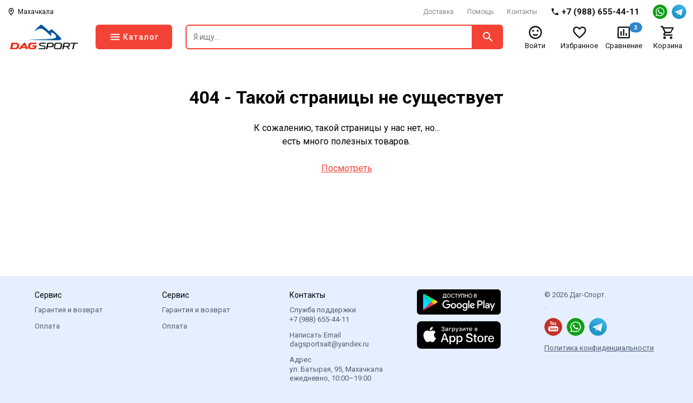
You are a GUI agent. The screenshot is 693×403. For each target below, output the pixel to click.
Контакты (522, 12)
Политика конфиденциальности (599, 348)
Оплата (47, 326)
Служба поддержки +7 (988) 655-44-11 (322, 314)
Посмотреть (346, 168)
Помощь (480, 12)
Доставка (438, 12)
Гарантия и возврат (69, 310)
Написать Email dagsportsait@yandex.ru (329, 339)
